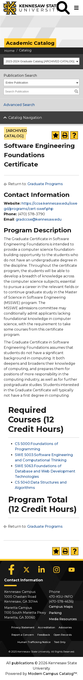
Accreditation (46, 627)
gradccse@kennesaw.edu (39, 219)
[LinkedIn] (41, 569)
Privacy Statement (22, 627)
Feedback (43, 634)
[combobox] (41, 61)
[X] (26, 569)
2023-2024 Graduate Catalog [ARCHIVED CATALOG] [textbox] (40, 61)
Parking (55, 613)
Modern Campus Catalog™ (52, 674)
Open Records (63, 634)
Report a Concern (23, 634)
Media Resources (63, 619)
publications (23, 663)
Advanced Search (19, 105)
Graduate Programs (45, 184)
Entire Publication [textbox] (17, 82)
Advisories (65, 627)
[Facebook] (11, 569)
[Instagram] (57, 569)
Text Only (60, 642)
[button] (63, 8)
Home (9, 51)
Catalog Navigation (25, 118)
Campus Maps (61, 607)
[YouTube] (72, 569)
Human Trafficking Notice (33, 642)
